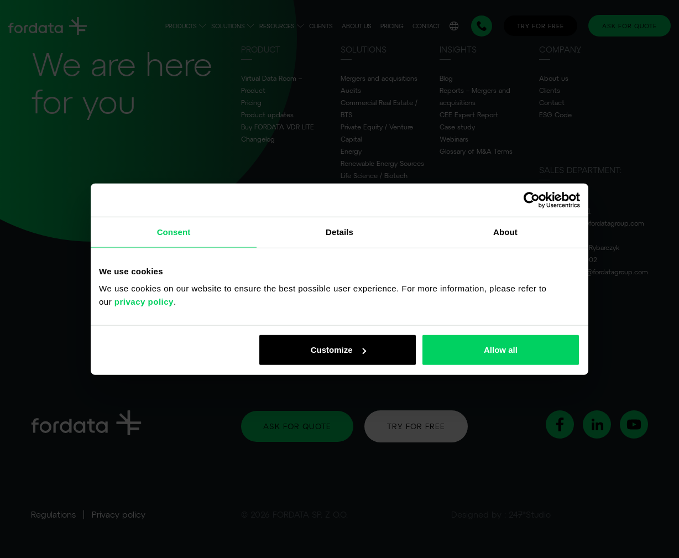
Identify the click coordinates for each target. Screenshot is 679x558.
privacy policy (144, 301)
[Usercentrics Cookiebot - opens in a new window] (531, 199)
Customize (338, 349)
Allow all (501, 349)
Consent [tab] (174, 231)
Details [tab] (339, 231)
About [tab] (505, 231)
